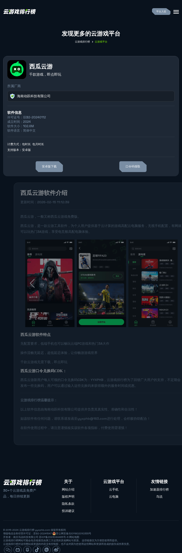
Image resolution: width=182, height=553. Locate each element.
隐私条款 (68, 504)
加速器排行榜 (159, 489)
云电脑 (113, 497)
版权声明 (68, 497)
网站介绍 (68, 489)
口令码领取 (133, 166)
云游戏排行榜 (82, 41)
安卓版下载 (49, 166)
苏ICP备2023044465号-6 (54, 537)
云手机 (113, 489)
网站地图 (74, 537)
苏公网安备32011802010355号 (73, 533)
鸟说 (159, 497)
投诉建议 (68, 511)
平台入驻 (161, 11)
